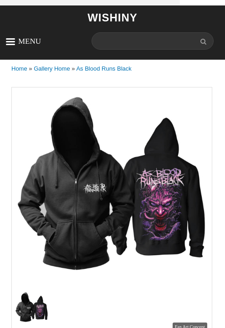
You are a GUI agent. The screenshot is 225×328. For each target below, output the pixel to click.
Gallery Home (52, 68)
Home (19, 68)
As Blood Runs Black (103, 68)
